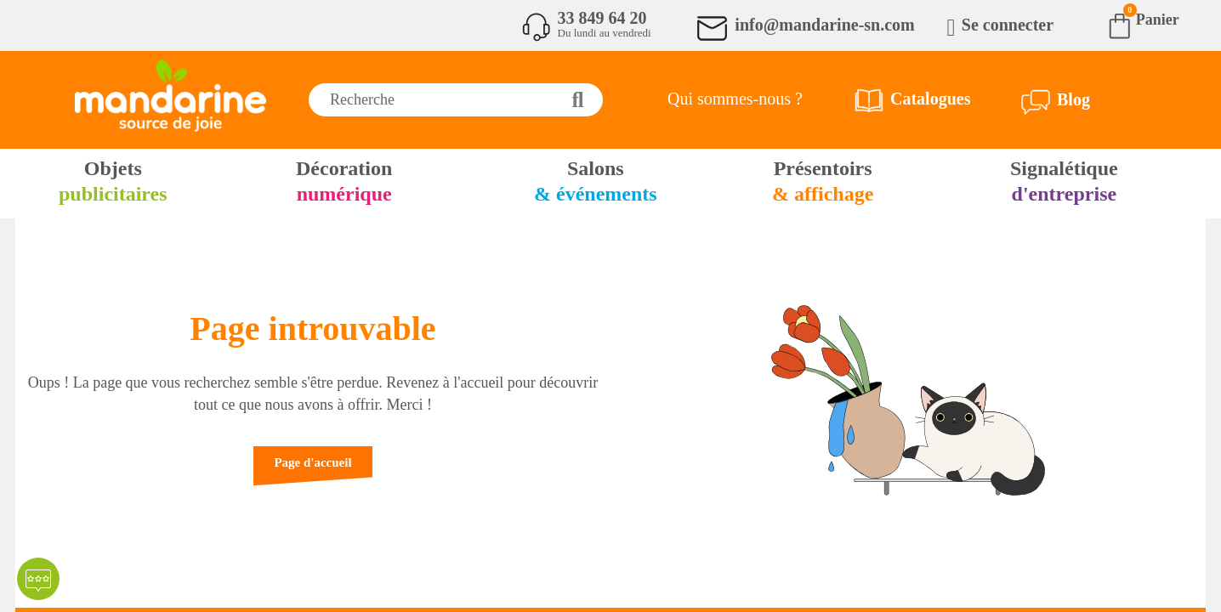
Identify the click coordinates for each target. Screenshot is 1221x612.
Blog (1073, 99)
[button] (312, 470)
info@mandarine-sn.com (824, 24)
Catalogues (930, 98)
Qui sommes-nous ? (735, 98)
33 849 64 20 (602, 17)
